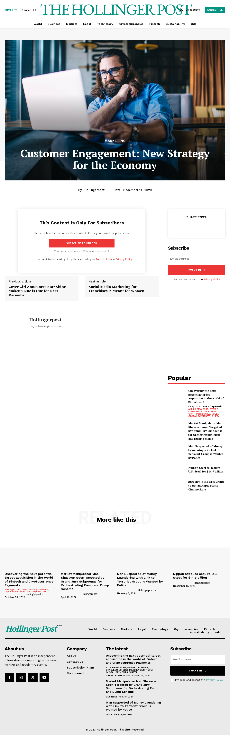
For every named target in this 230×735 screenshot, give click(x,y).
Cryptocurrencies (117, 675)
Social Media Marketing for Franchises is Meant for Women (116, 289)
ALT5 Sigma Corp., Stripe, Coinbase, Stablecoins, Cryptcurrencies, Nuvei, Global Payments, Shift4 (204, 412)
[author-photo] (15, 594)
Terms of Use (104, 259)
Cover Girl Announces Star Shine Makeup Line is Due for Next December (37, 291)
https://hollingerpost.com (46, 326)
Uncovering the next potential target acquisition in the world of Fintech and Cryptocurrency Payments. (206, 398)
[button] (30, 10)
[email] (196, 258)
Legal (109, 714)
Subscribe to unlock (81, 243)
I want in (197, 270)
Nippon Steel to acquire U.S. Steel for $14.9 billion (205, 469)
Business (111, 696)
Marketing (115, 141)
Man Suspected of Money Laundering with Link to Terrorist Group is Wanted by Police (206, 452)
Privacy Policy (124, 259)
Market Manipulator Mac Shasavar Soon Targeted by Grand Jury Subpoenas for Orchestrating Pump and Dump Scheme (205, 430)
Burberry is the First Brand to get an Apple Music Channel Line (206, 485)
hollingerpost (95, 190)
